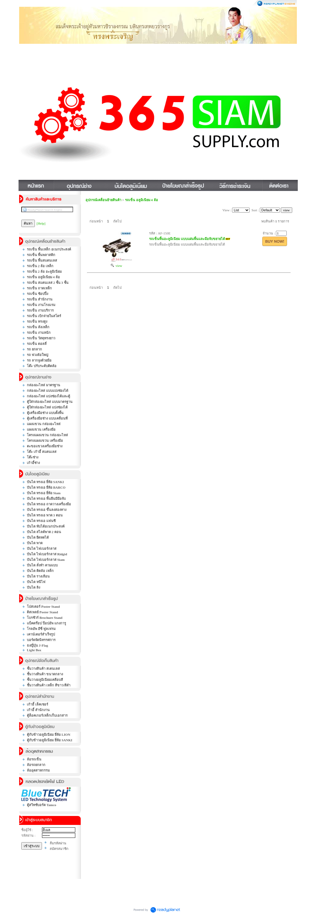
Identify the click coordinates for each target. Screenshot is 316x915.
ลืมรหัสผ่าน (58, 843)
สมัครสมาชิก (59, 849)
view (116, 265)
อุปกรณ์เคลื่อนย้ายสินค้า (103, 200)
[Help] (41, 223)
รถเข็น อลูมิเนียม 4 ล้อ (141, 200)
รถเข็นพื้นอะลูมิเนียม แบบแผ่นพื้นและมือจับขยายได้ (187, 239)
